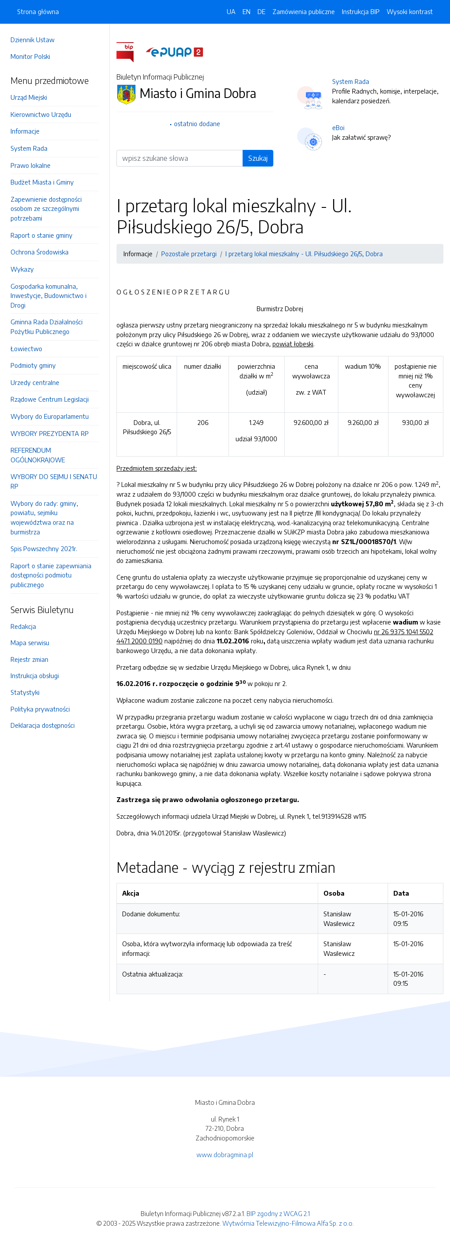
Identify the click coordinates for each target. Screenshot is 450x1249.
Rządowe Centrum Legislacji (50, 399)
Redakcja (23, 626)
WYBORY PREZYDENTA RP (50, 433)
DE (261, 11)
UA (231, 11)
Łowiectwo (26, 348)
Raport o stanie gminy (42, 235)
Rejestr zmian (29, 659)
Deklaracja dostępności (43, 725)
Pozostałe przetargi (189, 254)
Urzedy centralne (35, 382)
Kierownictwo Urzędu (41, 114)
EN (246, 11)
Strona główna (38, 11)
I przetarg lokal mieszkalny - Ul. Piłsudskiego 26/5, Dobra (304, 254)
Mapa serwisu (30, 642)
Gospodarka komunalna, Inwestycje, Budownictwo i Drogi (49, 295)
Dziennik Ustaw (32, 40)
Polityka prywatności (40, 709)
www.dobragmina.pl (224, 1154)
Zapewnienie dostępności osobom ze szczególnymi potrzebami (46, 208)
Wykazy (22, 269)
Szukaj (258, 158)
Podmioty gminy (33, 365)
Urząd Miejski (29, 97)
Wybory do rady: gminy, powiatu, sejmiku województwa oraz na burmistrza (44, 517)
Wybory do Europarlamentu (50, 416)
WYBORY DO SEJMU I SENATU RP (54, 481)
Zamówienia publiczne (303, 11)
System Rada (29, 148)
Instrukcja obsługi (35, 675)
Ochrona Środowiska (40, 252)
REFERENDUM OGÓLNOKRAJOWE (38, 455)
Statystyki (25, 692)
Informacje (25, 131)
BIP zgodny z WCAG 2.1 (278, 1213)
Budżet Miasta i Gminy (42, 182)
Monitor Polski (30, 56)
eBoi (338, 127)
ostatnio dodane (197, 123)
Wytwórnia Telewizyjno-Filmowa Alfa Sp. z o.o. (288, 1223)
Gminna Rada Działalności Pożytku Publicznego (47, 326)
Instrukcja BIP (361, 11)
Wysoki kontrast (410, 11)
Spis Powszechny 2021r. (44, 548)
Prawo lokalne (31, 165)
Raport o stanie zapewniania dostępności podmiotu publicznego (51, 575)
